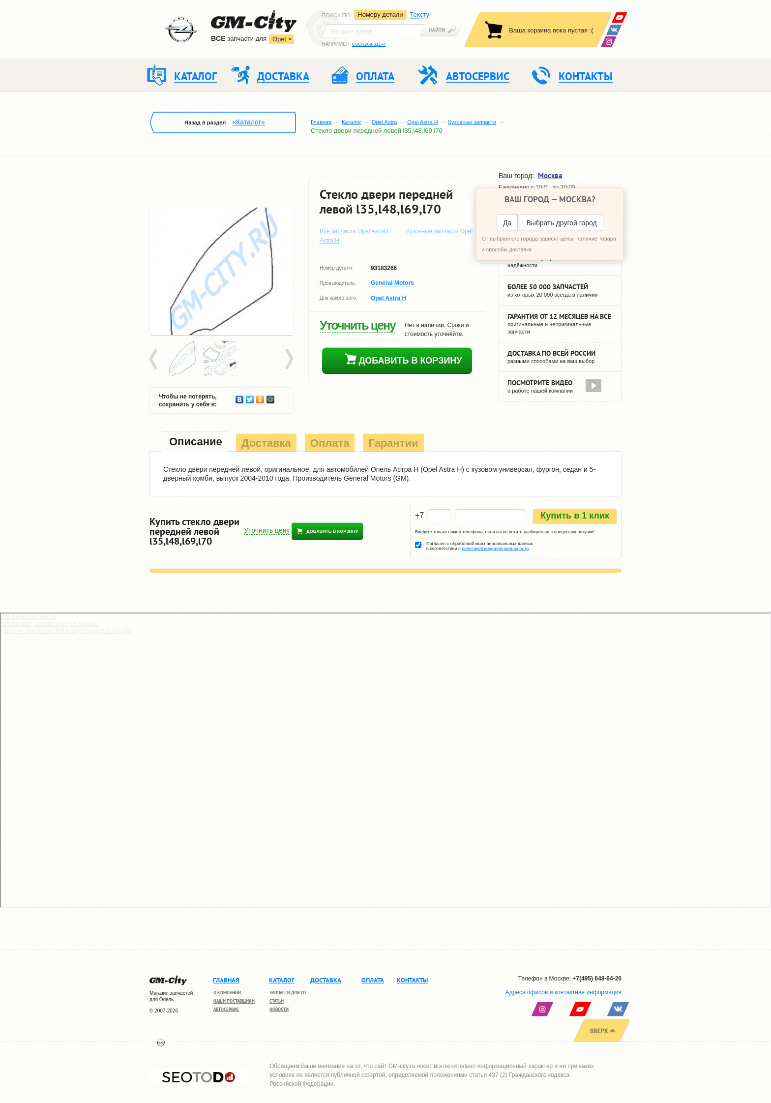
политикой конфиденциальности (495, 548)
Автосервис (226, 1009)
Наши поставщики (234, 1001)
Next (288, 359)
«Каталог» (248, 122)
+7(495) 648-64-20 (597, 978)
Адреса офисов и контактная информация (563, 992)
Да (507, 223)
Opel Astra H (422, 122)
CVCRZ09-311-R (369, 44)
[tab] (195, 442)
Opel (279, 39)
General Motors (392, 283)
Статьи (276, 1001)
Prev (155, 359)
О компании (227, 992)
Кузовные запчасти (472, 122)
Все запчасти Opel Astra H (355, 231)
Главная (321, 122)
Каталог (351, 122)
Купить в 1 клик (574, 516)
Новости (279, 1009)
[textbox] (373, 30)
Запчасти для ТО (287, 992)
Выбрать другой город (561, 223)
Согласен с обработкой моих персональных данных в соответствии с (479, 546)
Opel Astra (384, 122)
